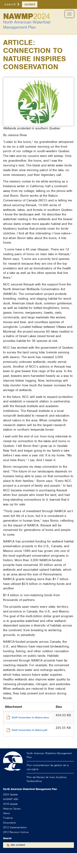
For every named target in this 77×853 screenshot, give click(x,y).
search (10, 4)
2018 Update (10, 804)
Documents (9, 822)
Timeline (8, 818)
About (6, 813)
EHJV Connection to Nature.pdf (29, 730)
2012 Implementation (15, 827)
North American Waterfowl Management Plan (26, 25)
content (29, 4)
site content (17, 845)
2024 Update (10, 794)
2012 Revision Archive (16, 832)
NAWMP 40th (10, 799)
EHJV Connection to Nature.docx (30, 717)
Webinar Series (12, 808)
